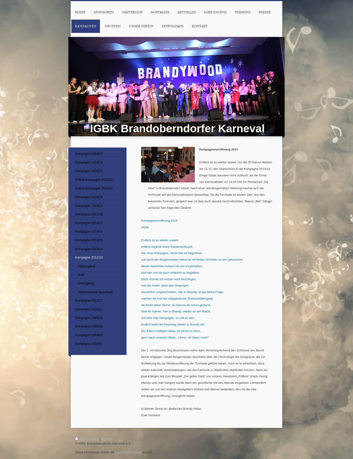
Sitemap (107, 439)
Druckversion (87, 439)
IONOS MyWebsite (128, 452)
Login (274, 439)
